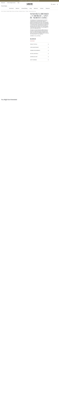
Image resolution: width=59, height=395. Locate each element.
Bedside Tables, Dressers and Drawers (13, 11)
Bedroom (17, 8)
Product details (33, 44)
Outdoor (41, 8)
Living (31, 8)
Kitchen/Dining (24, 8)
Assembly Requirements (35, 50)
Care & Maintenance (34, 47)
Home (2, 11)
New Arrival (11, 8)
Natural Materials (34, 53)
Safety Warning (33, 59)
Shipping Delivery (33, 56)
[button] (39, 44)
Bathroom (36, 8)
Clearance (48, 8)
